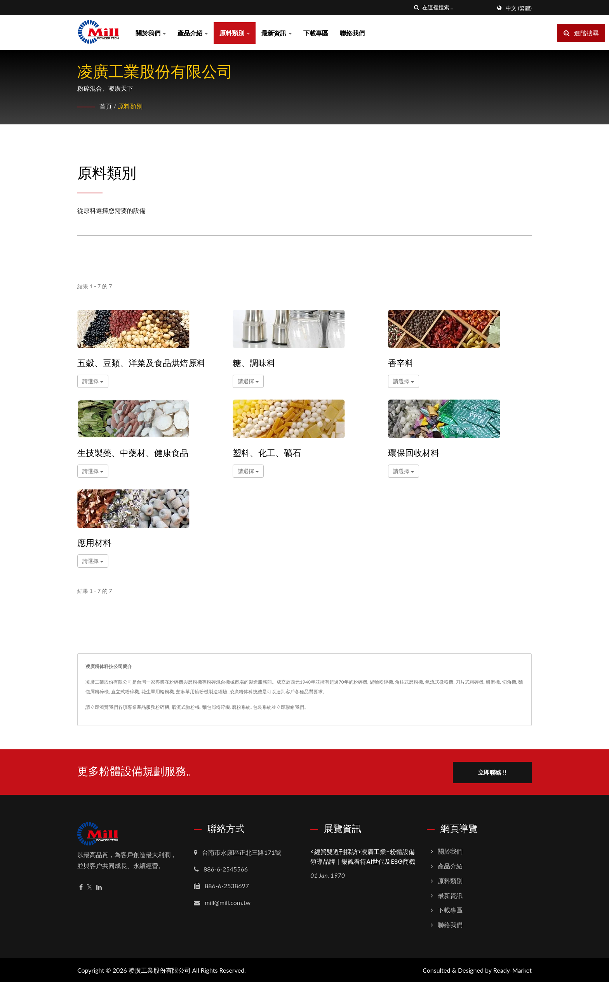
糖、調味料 (254, 363)
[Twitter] (89, 886)
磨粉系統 (241, 707)
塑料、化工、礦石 (267, 453)
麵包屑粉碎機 (216, 707)
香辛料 (401, 363)
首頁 (105, 106)
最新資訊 (276, 33)
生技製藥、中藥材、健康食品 (132, 453)
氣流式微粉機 (186, 707)
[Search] (456, 7)
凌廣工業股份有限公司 (160, 969)
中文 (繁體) (519, 8)
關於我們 (151, 33)
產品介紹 (192, 33)
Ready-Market (512, 969)
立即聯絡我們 (290, 707)
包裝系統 (262, 707)
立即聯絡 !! (494, 771)
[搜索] (416, 7)
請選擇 (92, 381)
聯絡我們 (352, 33)
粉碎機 (162, 707)
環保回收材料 (413, 453)
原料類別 (234, 33)
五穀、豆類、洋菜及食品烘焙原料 (141, 363)
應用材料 (94, 543)
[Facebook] (81, 886)
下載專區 (315, 33)
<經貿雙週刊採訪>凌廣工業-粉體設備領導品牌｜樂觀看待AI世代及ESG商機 (362, 856)
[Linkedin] (99, 886)
